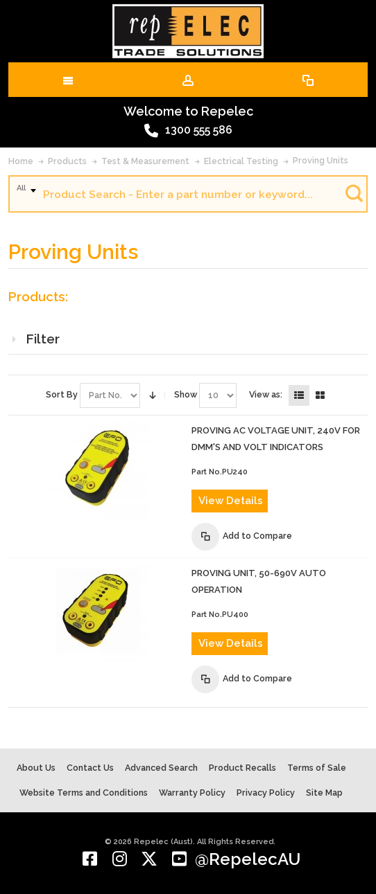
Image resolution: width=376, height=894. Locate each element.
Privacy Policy (266, 792)
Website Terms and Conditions (83, 792)
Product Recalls (242, 767)
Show (185, 394)
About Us (36, 767)
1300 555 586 (188, 131)
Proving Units (320, 160)
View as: (265, 394)
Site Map (324, 792)
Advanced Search (161, 767)
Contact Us (90, 767)
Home (20, 161)
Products (67, 161)
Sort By (62, 394)
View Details (230, 500)
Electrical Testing (241, 161)
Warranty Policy (192, 792)
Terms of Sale (316, 767)
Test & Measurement (145, 161)
